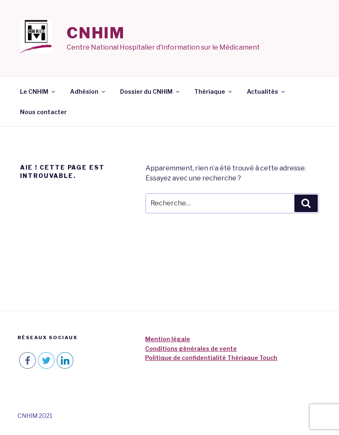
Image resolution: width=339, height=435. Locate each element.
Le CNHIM (38, 91)
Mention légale (167, 338)
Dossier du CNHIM (150, 91)
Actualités (266, 91)
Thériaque (213, 91)
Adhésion (88, 91)
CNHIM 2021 (35, 415)
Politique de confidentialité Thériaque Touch (211, 357)
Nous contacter (43, 111)
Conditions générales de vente (191, 348)
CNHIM (96, 33)
